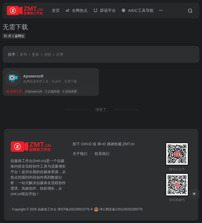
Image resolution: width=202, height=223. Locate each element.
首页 (56, 10)
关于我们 (80, 154)
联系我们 (102, 154)
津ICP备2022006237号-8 (74, 209)
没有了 (101, 109)
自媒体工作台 (47, 209)
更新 (35, 54)
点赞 (59, 54)
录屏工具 (14, 91)
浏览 (47, 54)
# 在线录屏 (70, 91)
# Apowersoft (33, 91)
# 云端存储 (52, 91)
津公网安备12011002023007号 (118, 209)
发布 (23, 54)
